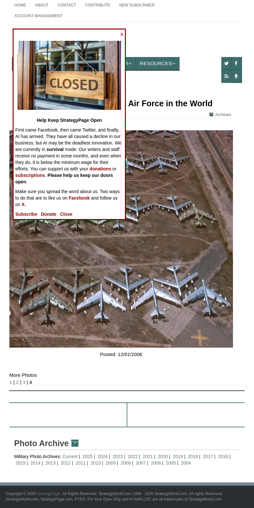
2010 (96, 463)
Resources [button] (157, 63)
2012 (66, 463)
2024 (103, 456)
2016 (223, 456)
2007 (141, 463)
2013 (51, 463)
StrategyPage (49, 493)
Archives (220, 114)
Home (20, 5)
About (41, 5)
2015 (21, 463)
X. (24, 204)
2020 (163, 456)
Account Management (38, 16)
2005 (171, 463)
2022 (133, 456)
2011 (81, 463)
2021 (148, 456)
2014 (35, 463)
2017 (208, 456)
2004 (186, 463)
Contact (67, 5)
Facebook (79, 198)
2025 (88, 456)
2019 (178, 456)
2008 (126, 463)
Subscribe (26, 214)
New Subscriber (137, 5)
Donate (48, 214)
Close (66, 214)
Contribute (97, 5)
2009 (111, 463)
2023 (118, 456)
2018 (193, 456)
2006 (156, 463)
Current (70, 456)
